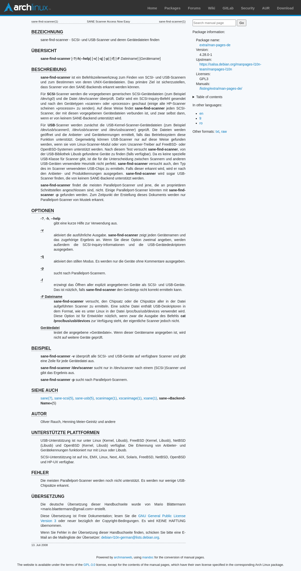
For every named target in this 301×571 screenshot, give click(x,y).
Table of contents (209, 97)
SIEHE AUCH (44, 390)
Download (285, 8)
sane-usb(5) (84, 398)
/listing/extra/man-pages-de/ (221, 88)
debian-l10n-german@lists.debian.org (130, 537)
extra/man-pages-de (215, 45)
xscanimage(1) (130, 398)
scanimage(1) (106, 398)
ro (201, 123)
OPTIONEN (42, 210)
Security (248, 8)
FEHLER (40, 472)
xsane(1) (150, 398)
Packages (173, 8)
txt (217, 131)
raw (224, 131)
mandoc (148, 557)
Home (152, 8)
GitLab (228, 8)
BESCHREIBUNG (49, 69)
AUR (266, 8)
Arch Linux (27, 7)
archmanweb (123, 557)
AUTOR (39, 413)
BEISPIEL (41, 348)
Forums (194, 8)
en (201, 113)
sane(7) (46, 398)
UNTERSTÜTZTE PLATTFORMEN (65, 432)
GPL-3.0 (89, 565)
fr (201, 118)
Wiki (211, 8)
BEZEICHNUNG (47, 31)
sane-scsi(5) (63, 398)
